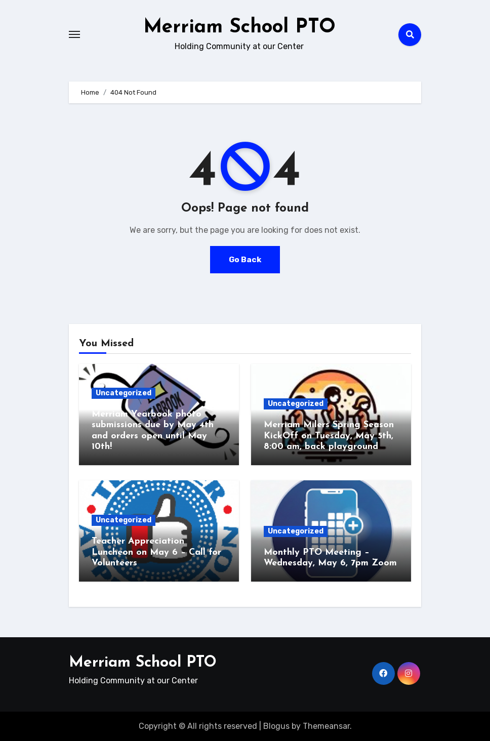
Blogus (276, 725)
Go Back (245, 259)
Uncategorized (123, 392)
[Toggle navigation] (74, 34)
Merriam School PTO (239, 27)
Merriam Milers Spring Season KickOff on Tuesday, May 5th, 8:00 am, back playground (329, 435)
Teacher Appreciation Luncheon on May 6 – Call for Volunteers (156, 552)
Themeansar (326, 725)
